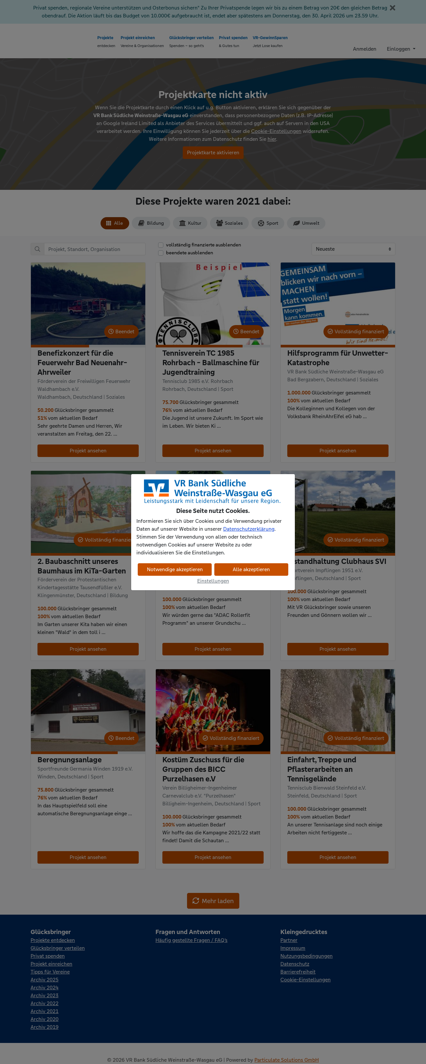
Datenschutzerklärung (248, 529)
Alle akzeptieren (251, 569)
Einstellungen (213, 581)
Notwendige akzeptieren (175, 569)
